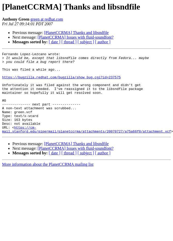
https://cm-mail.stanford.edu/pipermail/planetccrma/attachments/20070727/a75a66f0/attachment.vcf (86, 145)
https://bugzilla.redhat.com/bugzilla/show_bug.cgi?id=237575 (61, 82)
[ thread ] (69, 42)
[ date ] (54, 42)
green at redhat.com (46, 19)
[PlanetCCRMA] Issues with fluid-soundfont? (76, 37)
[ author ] (103, 42)
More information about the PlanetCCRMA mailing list (48, 180)
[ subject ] (86, 42)
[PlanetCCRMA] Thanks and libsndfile (76, 32)
